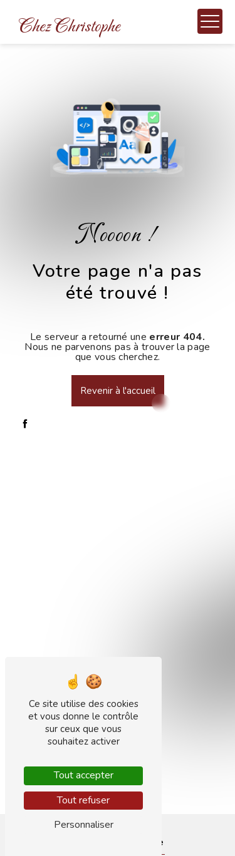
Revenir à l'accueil (117, 390)
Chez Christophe (69, 26)
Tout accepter (83, 775)
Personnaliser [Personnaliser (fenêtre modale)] (83, 825)
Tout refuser (83, 800)
